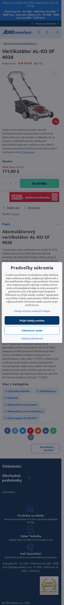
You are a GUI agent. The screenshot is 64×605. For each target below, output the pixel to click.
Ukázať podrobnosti (32, 338)
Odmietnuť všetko (32, 330)
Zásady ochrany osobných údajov (32, 310)
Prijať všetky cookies (32, 320)
